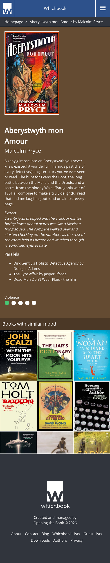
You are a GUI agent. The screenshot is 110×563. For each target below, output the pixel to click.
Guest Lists (92, 533)
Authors (60, 540)
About (16, 533)
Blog (45, 533)
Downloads (40, 540)
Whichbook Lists (66, 533)
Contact (31, 533)
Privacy (76, 540)
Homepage (13, 21)
